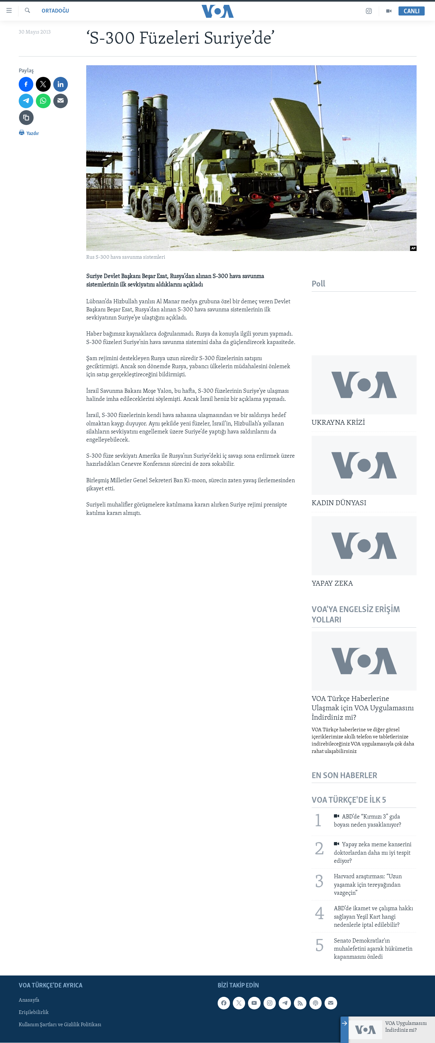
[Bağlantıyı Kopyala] (26, 117)
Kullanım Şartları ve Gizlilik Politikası (60, 1025)
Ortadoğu (55, 11)
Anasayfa (29, 1000)
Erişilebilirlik (34, 1012)
